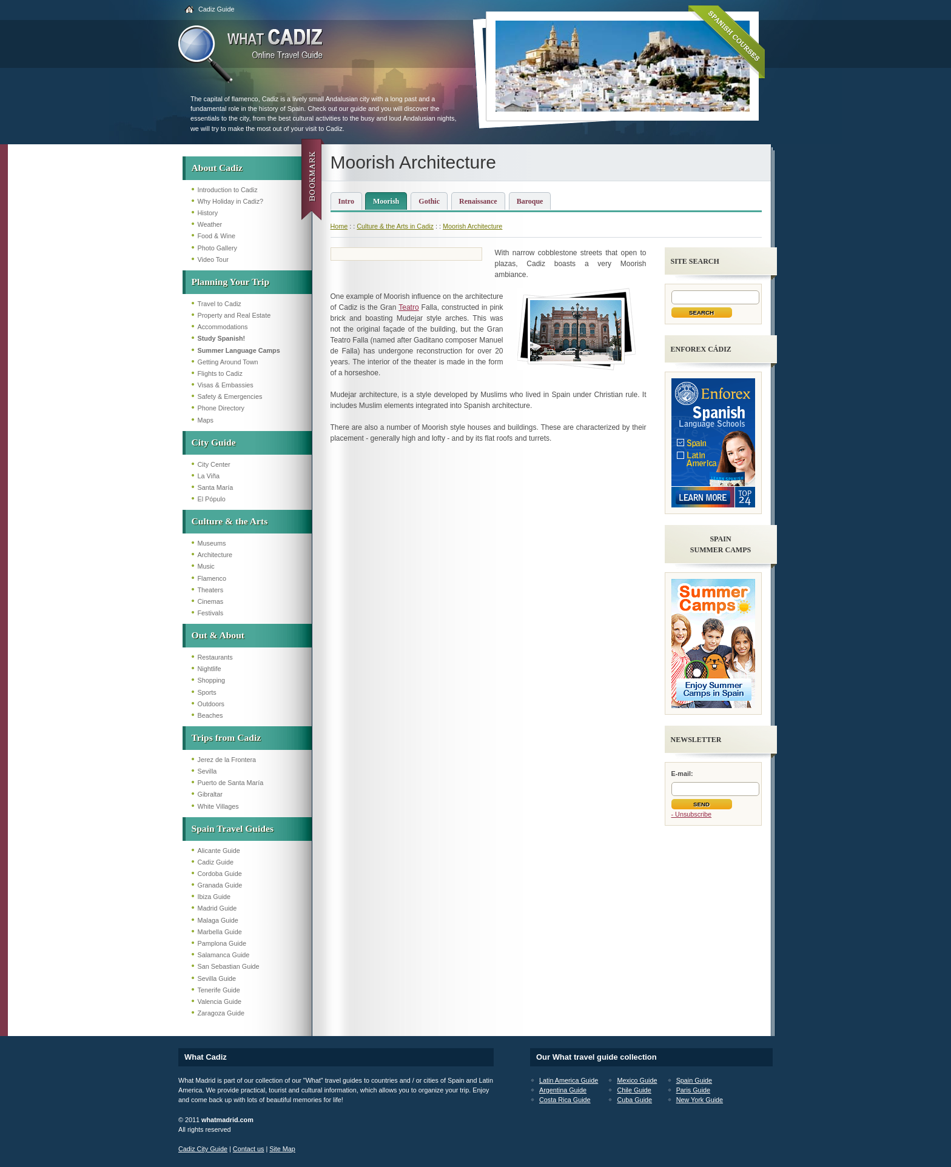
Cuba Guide (634, 1099)
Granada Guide (220, 885)
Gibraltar (210, 794)
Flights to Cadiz (220, 373)
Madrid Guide (217, 908)
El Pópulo (212, 499)
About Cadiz (217, 167)
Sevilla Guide (217, 978)
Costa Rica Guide (565, 1099)
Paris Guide (693, 1090)
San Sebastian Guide (229, 966)
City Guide (214, 442)
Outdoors (211, 703)
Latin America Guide (568, 1080)
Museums (212, 543)
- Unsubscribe (691, 814)
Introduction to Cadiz (228, 189)
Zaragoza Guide (221, 1013)
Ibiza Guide (214, 896)
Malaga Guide (218, 920)
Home (339, 226)
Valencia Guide (219, 1001)
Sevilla (207, 771)
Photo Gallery (217, 248)
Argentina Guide (562, 1090)
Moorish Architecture (472, 226)
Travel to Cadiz (219, 303)
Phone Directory (221, 408)
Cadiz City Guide (202, 1148)
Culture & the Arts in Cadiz (395, 226)
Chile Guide (634, 1090)
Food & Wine (216, 235)
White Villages (218, 806)
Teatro (408, 307)
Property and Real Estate (234, 315)
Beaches (210, 715)
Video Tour (213, 259)
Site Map (282, 1148)
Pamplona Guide (222, 943)
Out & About (218, 635)
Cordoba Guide (220, 873)
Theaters (211, 590)
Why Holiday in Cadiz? (231, 201)
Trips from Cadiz (226, 737)
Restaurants (215, 657)
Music (206, 566)
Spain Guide (694, 1080)
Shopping (212, 680)
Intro (346, 201)
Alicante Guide (219, 850)
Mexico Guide (637, 1080)
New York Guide (699, 1099)
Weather (210, 224)
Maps (205, 420)
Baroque (530, 201)
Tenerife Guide (219, 990)
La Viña (209, 476)
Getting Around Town (228, 362)
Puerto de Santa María (231, 782)
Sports (207, 692)
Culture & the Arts (230, 521)
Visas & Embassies (226, 385)
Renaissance (478, 201)
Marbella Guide (220, 931)
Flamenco (212, 578)
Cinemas (211, 601)
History (208, 212)
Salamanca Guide (224, 954)
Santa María (216, 487)
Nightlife (209, 668)
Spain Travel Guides (233, 828)
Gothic (429, 201)
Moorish (386, 201)
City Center (214, 464)
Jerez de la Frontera (227, 759)
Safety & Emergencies (230, 396)
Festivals (211, 613)
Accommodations (223, 326)
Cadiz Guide (216, 9)
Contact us (248, 1148)
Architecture (215, 554)
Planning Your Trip (231, 281)
